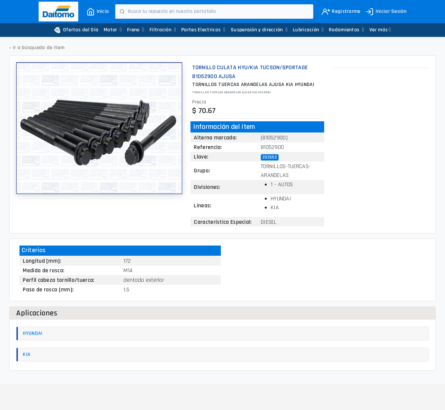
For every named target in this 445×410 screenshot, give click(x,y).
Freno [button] (135, 29)
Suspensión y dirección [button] (259, 29)
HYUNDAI (32, 333)
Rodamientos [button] (346, 29)
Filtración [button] (163, 29)
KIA (26, 354)
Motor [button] (113, 29)
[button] (380, 30)
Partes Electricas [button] (203, 29)
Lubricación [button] (308, 29)
